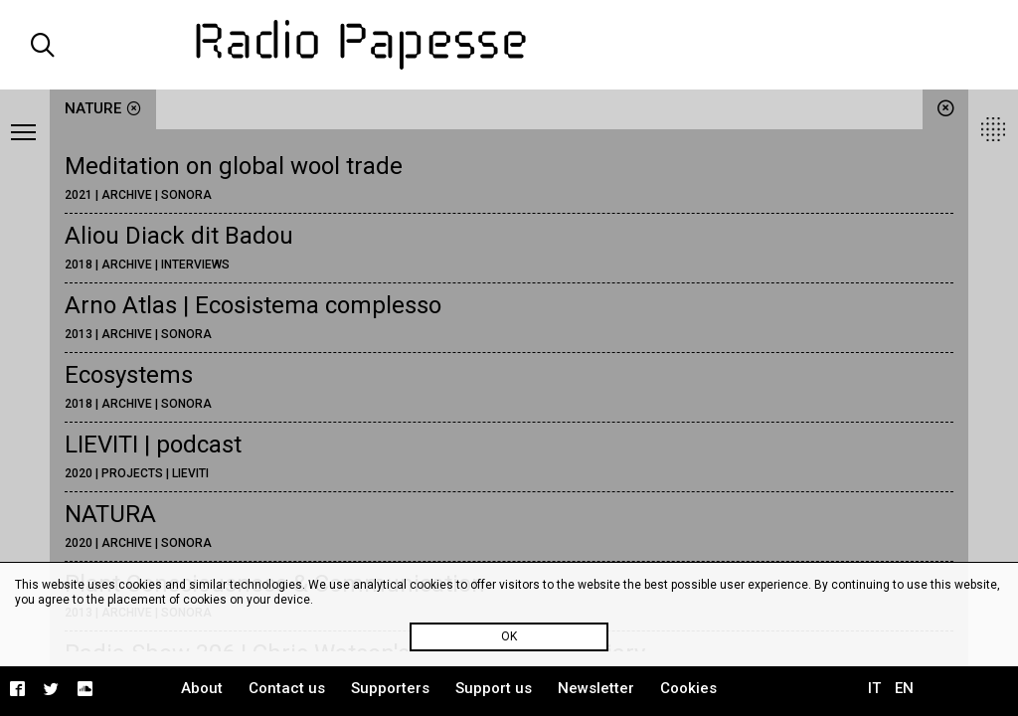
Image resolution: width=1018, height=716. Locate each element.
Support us (493, 688)
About (202, 688)
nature (103, 108)
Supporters (390, 688)
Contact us (287, 688)
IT (874, 688)
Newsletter (596, 688)
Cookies (688, 688)
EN (904, 688)
